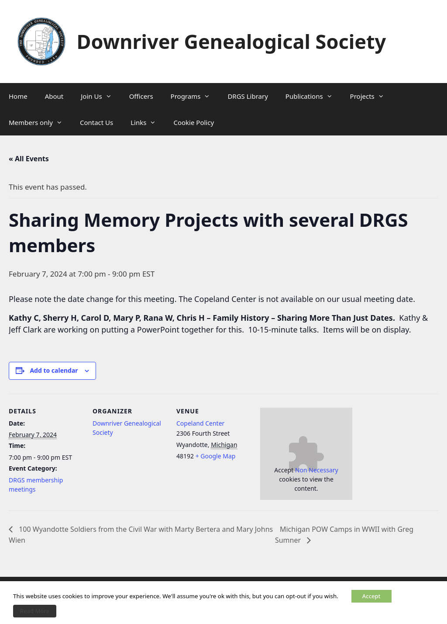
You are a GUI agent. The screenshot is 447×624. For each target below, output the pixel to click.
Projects (371, 96)
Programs (195, 96)
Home (18, 96)
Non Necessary (316, 470)
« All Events (29, 158)
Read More (34, 611)
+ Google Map (216, 456)
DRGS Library (247, 96)
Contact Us (96, 122)
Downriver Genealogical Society (231, 41)
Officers (141, 96)
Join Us (100, 96)
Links (148, 122)
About (54, 96)
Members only (40, 122)
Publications (313, 96)
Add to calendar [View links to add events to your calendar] (54, 370)
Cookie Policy (193, 122)
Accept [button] (371, 596)
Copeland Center (200, 423)
